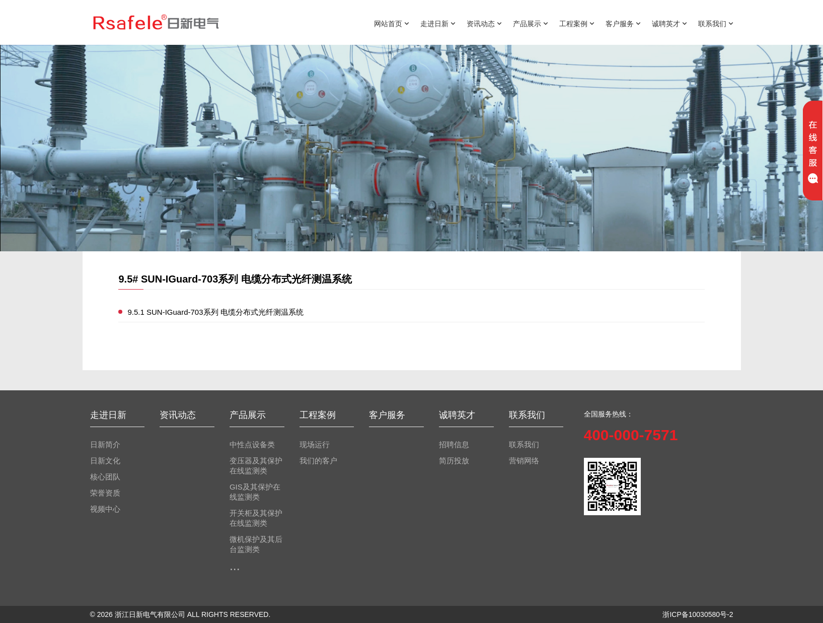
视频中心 (105, 509)
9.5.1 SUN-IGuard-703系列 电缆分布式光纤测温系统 (215, 312)
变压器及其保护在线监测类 (256, 466)
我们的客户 (318, 461)
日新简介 (105, 445)
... (235, 566)
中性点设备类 (252, 445)
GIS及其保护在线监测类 (255, 492)
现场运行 (315, 445)
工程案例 (576, 23)
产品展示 (530, 23)
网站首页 (391, 23)
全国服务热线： (608, 414)
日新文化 (105, 461)
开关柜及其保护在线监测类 (256, 518)
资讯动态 (484, 23)
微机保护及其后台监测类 (256, 544)
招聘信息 (454, 445)
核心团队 (105, 477)
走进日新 (438, 23)
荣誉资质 (105, 493)
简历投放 (454, 461)
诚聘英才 (669, 23)
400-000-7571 (631, 435)
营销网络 (524, 461)
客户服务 (623, 23)
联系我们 (715, 23)
